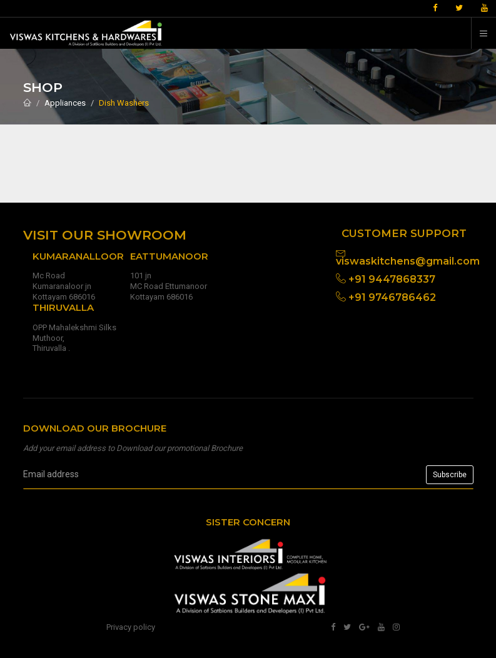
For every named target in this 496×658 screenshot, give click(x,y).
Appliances (65, 103)
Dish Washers (124, 103)
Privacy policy (130, 627)
